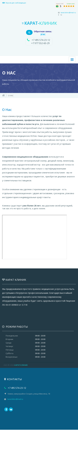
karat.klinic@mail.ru (68, 12)
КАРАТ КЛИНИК (21, 365)
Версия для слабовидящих (16, 3)
